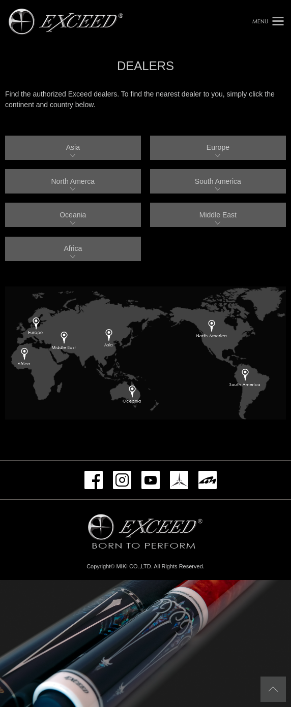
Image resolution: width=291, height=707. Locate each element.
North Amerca (73, 181)
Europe (218, 147)
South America (218, 181)
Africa (73, 248)
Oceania (73, 215)
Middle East (218, 215)
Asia (73, 147)
